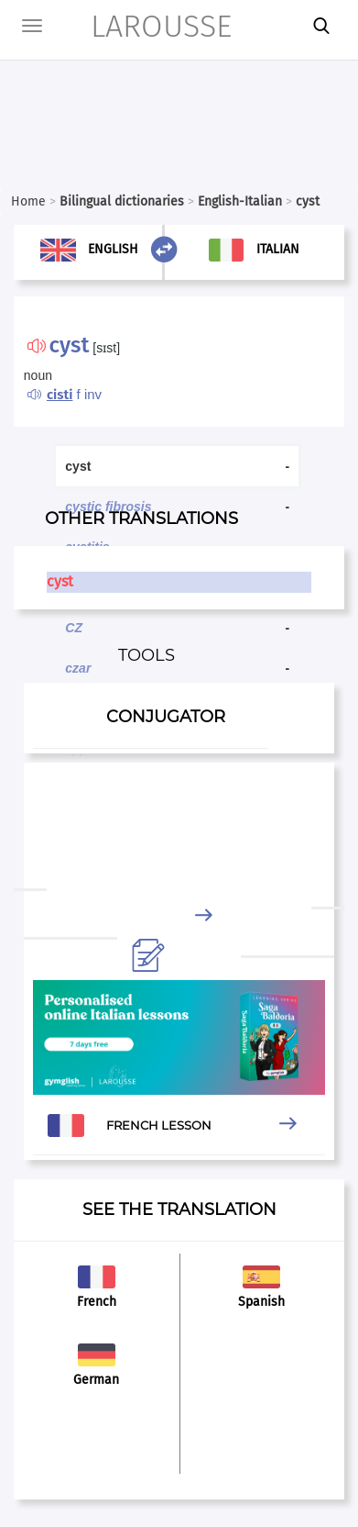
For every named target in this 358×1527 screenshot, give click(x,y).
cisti (60, 394)
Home (28, 201)
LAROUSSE (139, 26)
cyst (60, 581)
